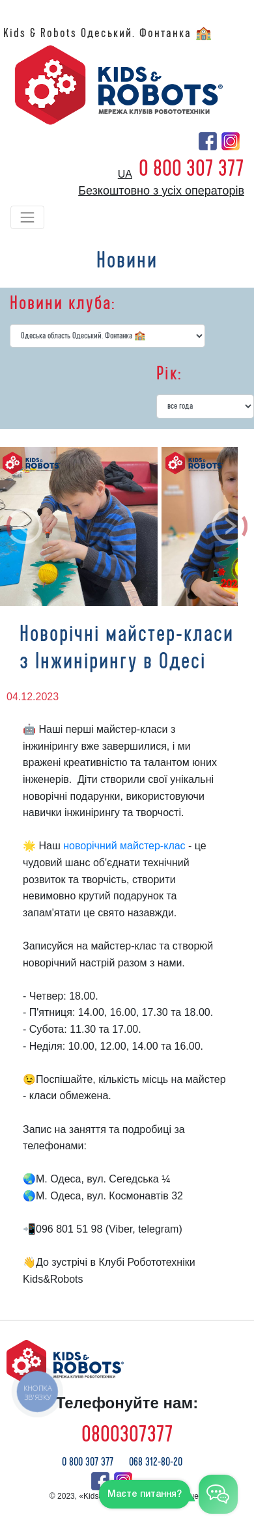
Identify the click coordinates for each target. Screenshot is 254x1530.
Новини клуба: (62, 303)
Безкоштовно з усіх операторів (161, 190)
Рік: (169, 373)
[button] (25, 526)
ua (125, 174)
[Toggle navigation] (27, 217)
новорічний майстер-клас (124, 845)
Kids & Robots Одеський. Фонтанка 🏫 (108, 33)
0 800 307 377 (191, 168)
